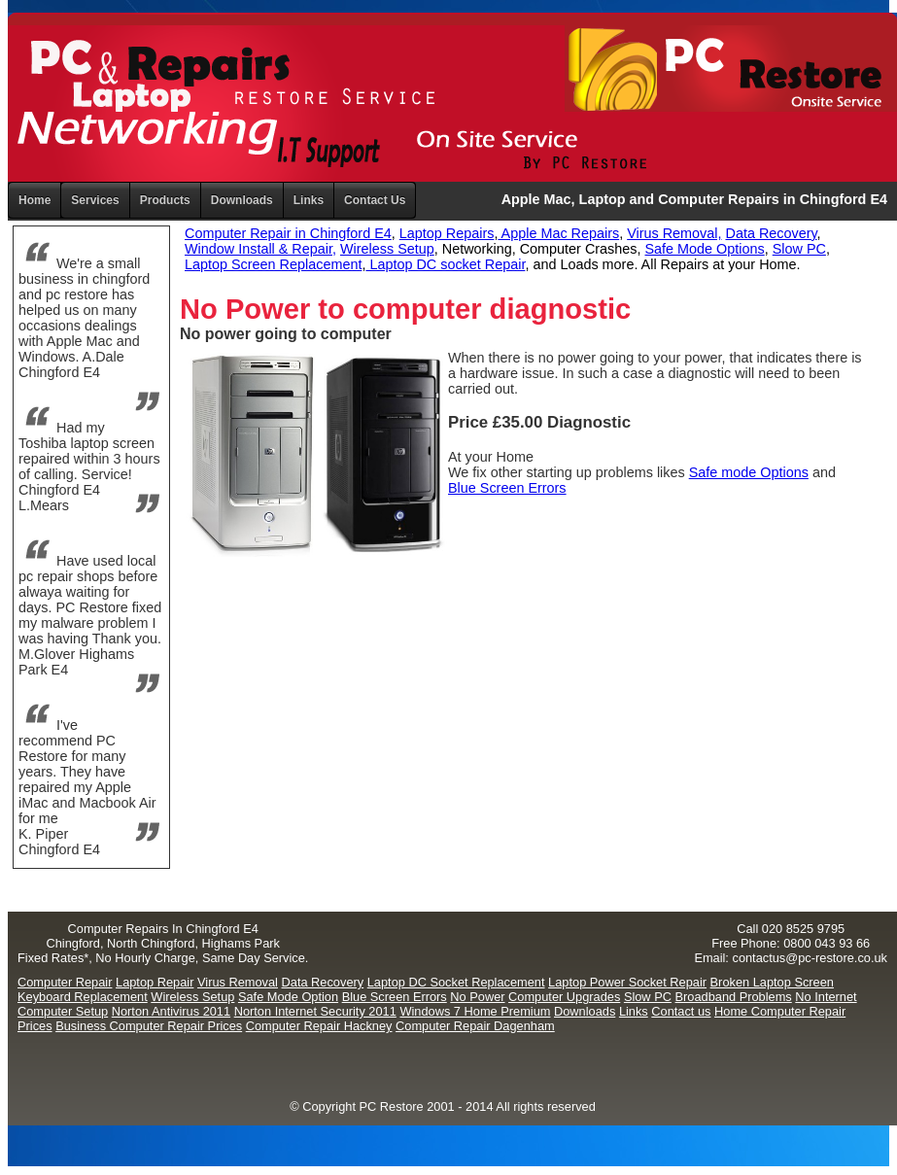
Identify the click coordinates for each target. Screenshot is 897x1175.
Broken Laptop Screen (772, 982)
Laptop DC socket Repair (445, 264)
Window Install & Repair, (260, 249)
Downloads (584, 1011)
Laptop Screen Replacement (273, 264)
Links (308, 200)
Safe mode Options (749, 472)
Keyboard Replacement (82, 996)
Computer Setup (62, 1011)
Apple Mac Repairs (558, 233)
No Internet (825, 996)
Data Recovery (770, 233)
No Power (477, 996)
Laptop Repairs (447, 233)
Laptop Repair (154, 982)
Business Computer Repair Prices (148, 1026)
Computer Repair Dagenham (475, 1026)
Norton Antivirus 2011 (171, 1011)
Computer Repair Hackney (319, 1026)
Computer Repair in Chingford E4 (288, 233)
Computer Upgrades (564, 996)
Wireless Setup (387, 249)
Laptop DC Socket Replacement (456, 982)
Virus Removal (237, 982)
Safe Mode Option (288, 996)
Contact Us (374, 200)
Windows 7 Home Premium (474, 1011)
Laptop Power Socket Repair (627, 982)
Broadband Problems (733, 996)
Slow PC (799, 249)
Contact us (680, 1011)
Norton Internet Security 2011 (315, 1011)
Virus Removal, (674, 233)
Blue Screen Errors (507, 488)
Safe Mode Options (705, 249)
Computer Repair (64, 982)
